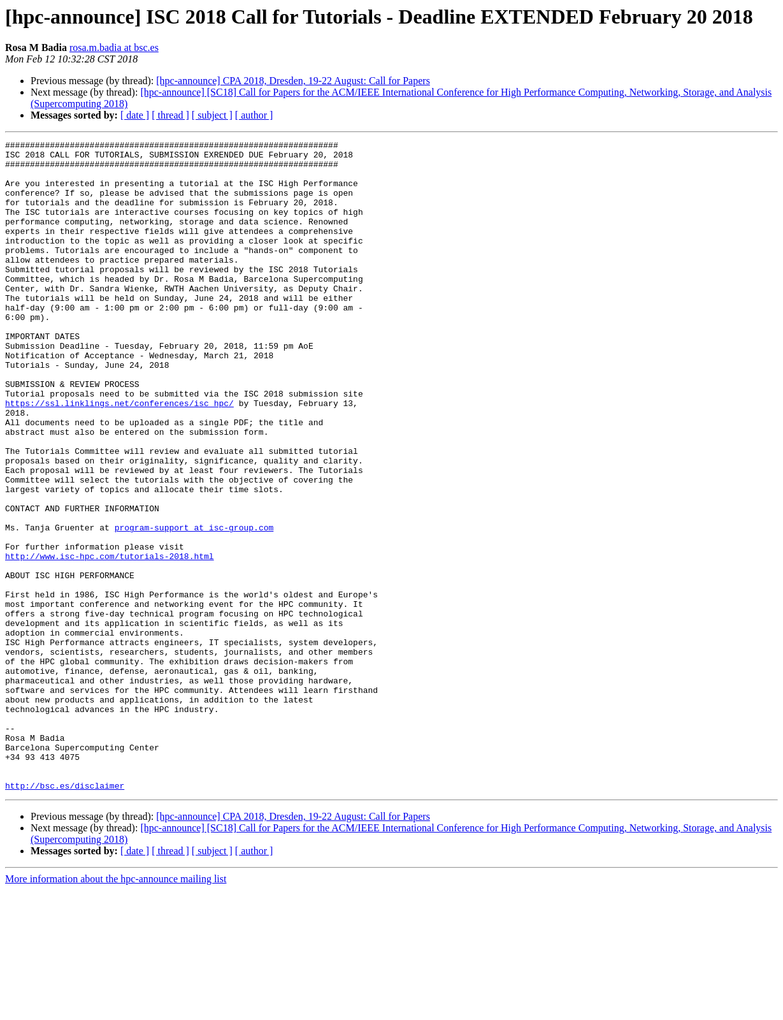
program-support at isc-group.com (194, 605)
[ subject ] (212, 115)
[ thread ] (170, 115)
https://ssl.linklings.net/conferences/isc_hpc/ (119, 456)
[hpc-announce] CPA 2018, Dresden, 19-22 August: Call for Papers (293, 80)
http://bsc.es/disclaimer (64, 915)
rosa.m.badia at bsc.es (114, 47)
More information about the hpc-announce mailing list (115, 1008)
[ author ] (254, 115)
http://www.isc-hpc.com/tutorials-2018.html (109, 640)
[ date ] (134, 115)
